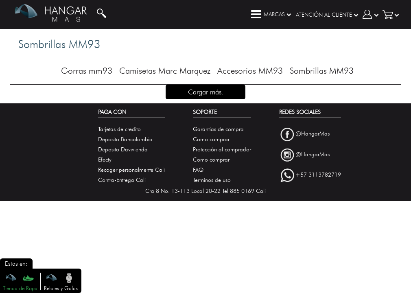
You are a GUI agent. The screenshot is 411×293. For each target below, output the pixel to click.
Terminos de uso (212, 180)
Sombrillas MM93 (322, 71)
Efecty (104, 159)
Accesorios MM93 (250, 71)
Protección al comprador (222, 149)
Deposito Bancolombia (125, 139)
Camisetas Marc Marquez (164, 71)
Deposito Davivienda (123, 149)
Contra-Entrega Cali (122, 180)
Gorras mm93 (86, 71)
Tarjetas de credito (119, 129)
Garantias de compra (218, 129)
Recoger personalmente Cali (131, 169)
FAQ (198, 169)
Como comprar (211, 139)
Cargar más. (205, 92)
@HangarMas (312, 133)
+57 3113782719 (318, 175)
